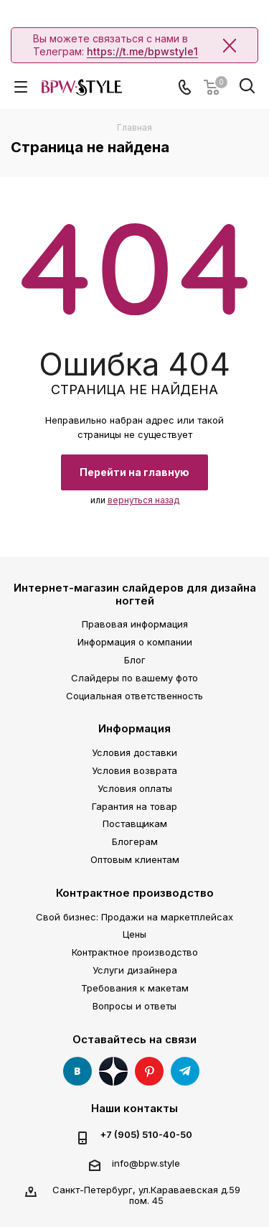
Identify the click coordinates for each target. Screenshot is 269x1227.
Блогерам (135, 841)
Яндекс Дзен (113, 1071)
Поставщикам (135, 823)
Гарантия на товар (134, 806)
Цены (134, 934)
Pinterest (149, 1071)
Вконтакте (77, 1071)
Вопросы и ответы (134, 1006)
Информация (134, 728)
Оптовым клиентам (134, 859)
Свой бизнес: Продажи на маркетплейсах (134, 917)
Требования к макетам (135, 988)
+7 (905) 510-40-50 (146, 1134)
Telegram (185, 1071)
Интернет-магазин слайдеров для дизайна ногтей (135, 594)
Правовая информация (135, 624)
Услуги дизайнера (135, 970)
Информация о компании (134, 642)
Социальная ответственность (134, 695)
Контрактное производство (135, 893)
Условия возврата (134, 770)
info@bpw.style (146, 1163)
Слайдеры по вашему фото (134, 678)
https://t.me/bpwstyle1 (142, 51)
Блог (135, 660)
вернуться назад (143, 500)
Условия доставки (134, 752)
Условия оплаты (135, 788)
